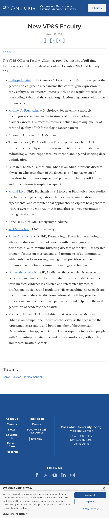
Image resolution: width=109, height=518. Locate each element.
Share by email (64, 41)
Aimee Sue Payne (20, 236)
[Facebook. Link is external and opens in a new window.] (36, 472)
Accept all (90, 498)
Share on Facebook (47, 40)
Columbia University (60, 486)
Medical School (29, 377)
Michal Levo (17, 191)
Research (11, 448)
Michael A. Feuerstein (23, 110)
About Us (11, 419)
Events (36, 424)
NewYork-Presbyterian (71, 404)
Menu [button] (98, 7)
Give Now (36, 439)
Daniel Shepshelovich (23, 272)
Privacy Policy (90, 512)
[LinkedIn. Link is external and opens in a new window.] (63, 472)
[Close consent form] (104, 491)
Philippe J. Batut (20, 80)
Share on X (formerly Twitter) (53, 40)
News (7, 52)
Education (11, 435)
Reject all (90, 505)
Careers (11, 424)
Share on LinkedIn (60, 40)
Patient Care (11, 442)
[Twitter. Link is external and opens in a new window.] (45, 472)
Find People (36, 419)
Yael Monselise (19, 229)
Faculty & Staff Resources (36, 431)
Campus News (11, 377)
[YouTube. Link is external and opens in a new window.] (54, 472)
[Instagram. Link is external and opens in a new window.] (72, 472)
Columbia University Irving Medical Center (37, 402)
